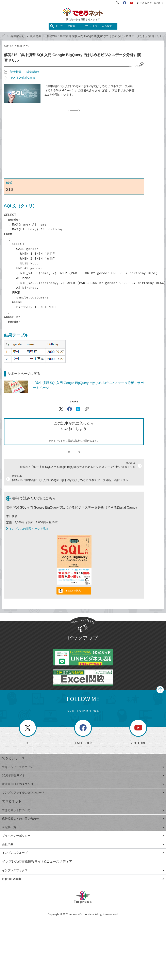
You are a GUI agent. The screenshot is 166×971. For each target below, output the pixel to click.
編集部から (18, 36)
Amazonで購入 (73, 590)
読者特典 (35, 36)
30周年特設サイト (83, 775)
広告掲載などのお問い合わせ (83, 818)
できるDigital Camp (22, 77)
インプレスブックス (83, 870)
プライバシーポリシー (83, 835)
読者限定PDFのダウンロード (83, 784)
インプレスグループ (83, 852)
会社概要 (83, 844)
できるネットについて (150, 2)
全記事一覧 (83, 827)
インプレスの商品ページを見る (27, 528)
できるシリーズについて (83, 767)
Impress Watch (83, 878)
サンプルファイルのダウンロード (83, 792)
